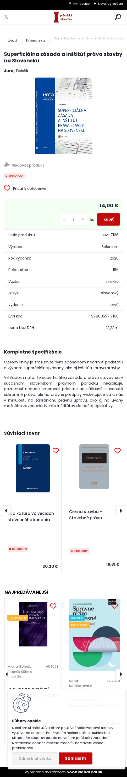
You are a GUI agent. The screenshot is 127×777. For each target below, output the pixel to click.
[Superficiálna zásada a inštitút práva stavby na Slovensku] (63, 116)
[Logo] (63, 17)
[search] (118, 17)
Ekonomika (35, 40)
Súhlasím (75, 758)
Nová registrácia (110, 4)
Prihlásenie (81, 4)
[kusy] (73, 219)
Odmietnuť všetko (35, 758)
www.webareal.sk (84, 772)
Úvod (12, 40)
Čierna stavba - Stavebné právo (85, 515)
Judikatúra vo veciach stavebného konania (31, 516)
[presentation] (6, 510)
